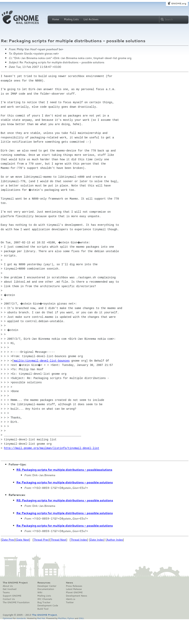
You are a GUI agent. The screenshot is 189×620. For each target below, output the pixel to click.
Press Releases (74, 586)
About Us (8, 586)
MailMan (62, 618)
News (69, 582)
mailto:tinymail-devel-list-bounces (42, 361)
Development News (76, 595)
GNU (81, 618)
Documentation (45, 589)
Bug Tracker (43, 602)
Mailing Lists (71, 19)
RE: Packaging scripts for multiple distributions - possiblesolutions (64, 470)
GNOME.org (178, 3)
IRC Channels (44, 599)
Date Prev (8, 540)
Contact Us (9, 599)
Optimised (8, 618)
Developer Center (46, 586)
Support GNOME (12, 595)
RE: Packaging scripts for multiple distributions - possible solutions (64, 500)
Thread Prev (41, 540)
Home (55, 19)
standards (21, 618)
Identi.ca (70, 599)
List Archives (90, 19)
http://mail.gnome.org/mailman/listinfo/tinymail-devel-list (51, 448)
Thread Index (79, 540)
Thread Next (58, 540)
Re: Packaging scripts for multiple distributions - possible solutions (64, 482)
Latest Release (74, 589)
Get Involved (9, 589)
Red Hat (41, 618)
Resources (43, 582)
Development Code (47, 605)
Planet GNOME (74, 592)
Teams (6, 592)
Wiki (39, 592)
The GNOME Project (15, 582)
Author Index (115, 540)
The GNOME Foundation (16, 602)
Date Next (22, 540)
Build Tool (42, 608)
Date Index (97, 540)
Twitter (70, 602)
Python (70, 618)
